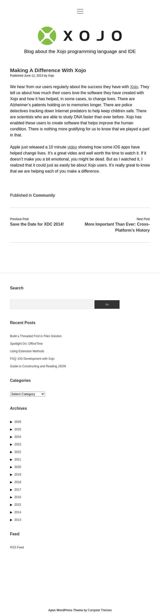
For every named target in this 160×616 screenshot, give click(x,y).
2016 (17, 497)
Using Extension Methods (27, 351)
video (72, 147)
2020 (17, 467)
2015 (17, 504)
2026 (17, 422)
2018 (17, 482)
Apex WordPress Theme (65, 610)
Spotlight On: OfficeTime (26, 343)
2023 (17, 444)
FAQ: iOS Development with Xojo (32, 359)
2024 (17, 437)
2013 (17, 520)
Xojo (134, 87)
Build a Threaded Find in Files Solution (36, 336)
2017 (17, 489)
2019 (17, 474)
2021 (17, 459)
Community (44, 195)
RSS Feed (17, 547)
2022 (17, 452)
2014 (17, 512)
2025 (17, 429)
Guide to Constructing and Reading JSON (38, 366)
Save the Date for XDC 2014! (37, 224)
